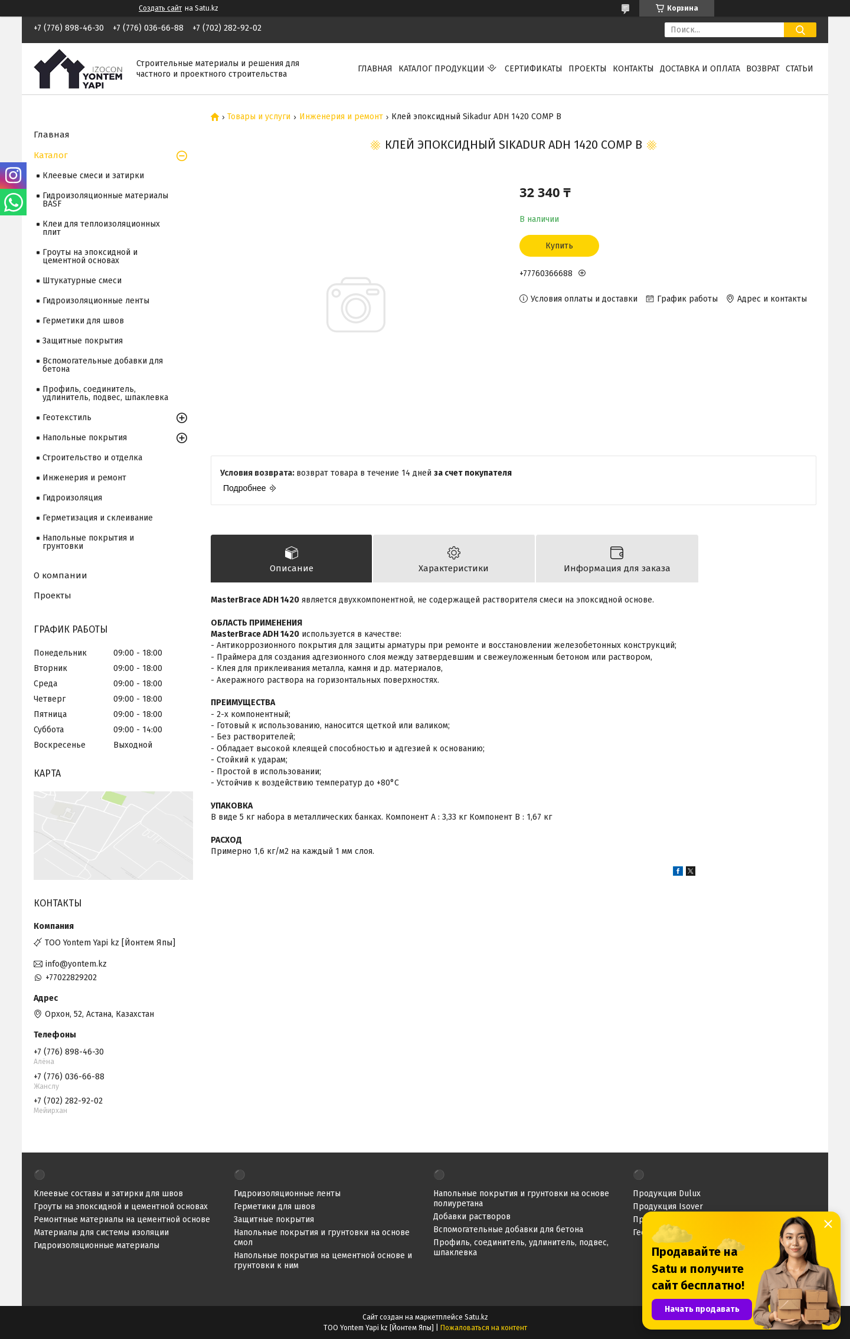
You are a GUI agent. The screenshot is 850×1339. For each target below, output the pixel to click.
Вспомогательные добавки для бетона (102, 365)
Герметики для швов (83, 321)
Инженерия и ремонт (341, 117)
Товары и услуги (258, 117)
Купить (559, 246)
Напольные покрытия (84, 438)
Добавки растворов (472, 1217)
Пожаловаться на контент (483, 1328)
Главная (375, 69)
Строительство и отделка (92, 458)
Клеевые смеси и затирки (93, 176)
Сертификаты (534, 69)
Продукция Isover (668, 1207)
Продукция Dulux (667, 1194)
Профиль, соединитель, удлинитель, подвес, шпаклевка (105, 393)
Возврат (763, 69)
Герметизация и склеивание (97, 518)
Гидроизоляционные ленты (95, 301)
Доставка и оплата (700, 69)
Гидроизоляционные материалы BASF (105, 200)
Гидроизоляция (72, 498)
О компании (60, 575)
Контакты (633, 69)
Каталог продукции (441, 69)
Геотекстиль (66, 417)
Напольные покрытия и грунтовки (88, 542)
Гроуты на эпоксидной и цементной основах (90, 256)
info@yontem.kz (76, 964)
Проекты (587, 69)
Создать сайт (160, 8)
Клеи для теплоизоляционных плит (101, 228)
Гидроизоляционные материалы (96, 1245)
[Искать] (800, 29)
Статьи (799, 69)
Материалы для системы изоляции (101, 1232)
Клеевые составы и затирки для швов (108, 1194)
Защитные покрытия (82, 341)
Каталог (51, 155)
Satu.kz (476, 1317)
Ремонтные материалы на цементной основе (122, 1219)
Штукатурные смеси (82, 281)
